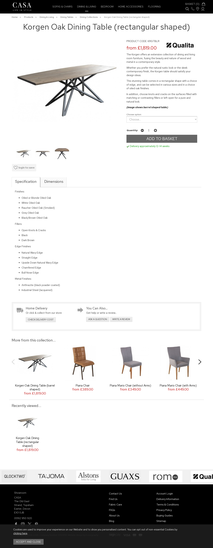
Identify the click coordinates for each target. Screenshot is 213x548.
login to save (24, 168)
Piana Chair (83, 385)
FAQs (112, 510)
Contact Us (115, 493)
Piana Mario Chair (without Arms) (130, 385)
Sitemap (161, 521)
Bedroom (107, 6)
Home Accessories (130, 6)
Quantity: (132, 130)
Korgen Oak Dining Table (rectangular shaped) (27, 442)
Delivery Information (167, 499)
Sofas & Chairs (62, 6)
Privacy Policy (164, 510)
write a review (121, 319)
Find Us (113, 499)
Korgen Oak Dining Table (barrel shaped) (35, 387)
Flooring (154, 6)
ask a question (97, 319)
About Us (114, 515)
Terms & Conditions (167, 504)
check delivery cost (41, 319)
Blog (111, 521)
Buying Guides (164, 515)
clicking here (20, 533)
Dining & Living (86, 6)
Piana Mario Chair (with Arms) (178, 385)
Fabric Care (115, 504)
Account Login (164, 493)
